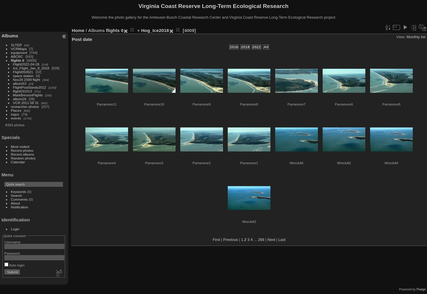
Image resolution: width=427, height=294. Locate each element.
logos (15, 114)
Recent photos (22, 150)
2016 (234, 47)
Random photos (23, 158)
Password (12, 253)
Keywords (18, 192)
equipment (19, 53)
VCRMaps (19, 49)
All (266, 47)
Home (78, 30)
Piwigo (421, 289)
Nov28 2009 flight (26, 80)
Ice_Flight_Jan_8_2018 (31, 68)
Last (281, 239)
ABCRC (17, 56)
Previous (230, 239)
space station (23, 76)
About (15, 203)
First (216, 239)
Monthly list (416, 37)
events (16, 118)
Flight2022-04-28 (26, 64)
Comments (19, 199)
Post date (82, 39)
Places (16, 110)
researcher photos (25, 106)
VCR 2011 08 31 (26, 103)
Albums (9, 35)
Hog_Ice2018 (155, 30)
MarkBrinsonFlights (28, 95)
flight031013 (22, 91)
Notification (19, 207)
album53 (19, 83)
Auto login (14, 265)
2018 (245, 47)
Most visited (20, 146)
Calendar (18, 162)
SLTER (16, 45)
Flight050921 (23, 72)
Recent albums (22, 154)
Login (15, 229)
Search (16, 195)
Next (271, 239)
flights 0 (17, 60)
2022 (256, 47)
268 (261, 239)
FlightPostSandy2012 (29, 87)
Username (12, 242)
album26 (19, 99)
